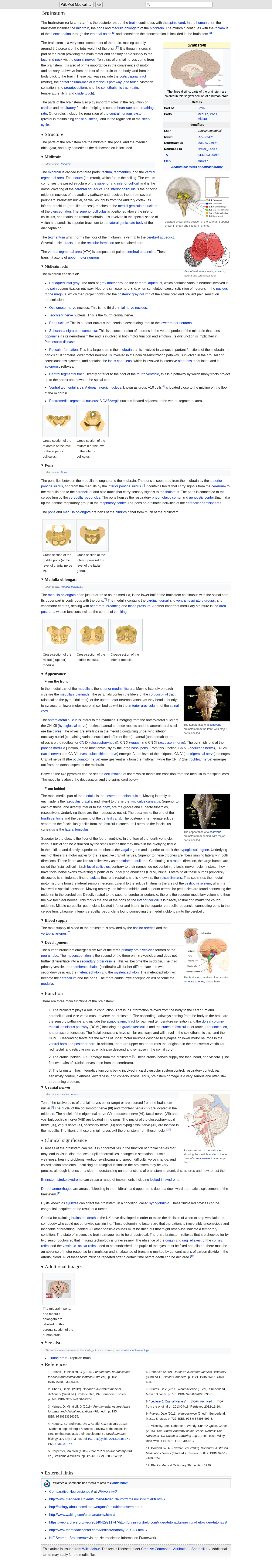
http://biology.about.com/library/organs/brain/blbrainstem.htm (94, 1507)
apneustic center (201, 497)
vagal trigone (130, 850)
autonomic (52, 366)
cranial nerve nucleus (131, 307)
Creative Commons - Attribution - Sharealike (174, 1549)
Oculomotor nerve (62, 307)
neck (58, 59)
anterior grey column (144, 705)
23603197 (63, 1444)
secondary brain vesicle (97, 961)
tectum (107, 172)
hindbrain (157, 28)
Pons (213, 114)
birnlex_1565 (206, 149)
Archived (206, 1401)
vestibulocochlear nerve (99, 754)
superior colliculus (92, 211)
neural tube (49, 955)
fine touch (131, 82)
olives (57, 731)
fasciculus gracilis (79, 801)
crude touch (84, 93)
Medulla (203, 114)
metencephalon (89, 972)
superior (103, 183)
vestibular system (198, 883)
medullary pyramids (74, 694)
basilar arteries (144, 928)
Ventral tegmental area (66, 387)
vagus (134, 742)
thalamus (221, 28)
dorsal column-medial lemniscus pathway (91, 82)
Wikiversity (106, 1491)
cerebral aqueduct (88, 189)
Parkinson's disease (60, 342)
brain (133, 22)
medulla (84, 688)
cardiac (46, 108)
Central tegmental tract (66, 374)
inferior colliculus (123, 189)
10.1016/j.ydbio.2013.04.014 (107, 1438)
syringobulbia (159, 1203)
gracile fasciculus (135, 1027)
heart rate (124, 108)
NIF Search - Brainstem (67, 1538)
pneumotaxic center (167, 497)
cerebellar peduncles (84, 497)
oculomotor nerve (86, 759)
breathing (113, 606)
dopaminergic (98, 387)
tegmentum (122, 172)
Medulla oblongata (72, 586)
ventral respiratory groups (195, 600)
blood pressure (139, 606)
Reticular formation (63, 349)
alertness (185, 361)
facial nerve (51, 754)
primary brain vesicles (138, 950)
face (44, 59)
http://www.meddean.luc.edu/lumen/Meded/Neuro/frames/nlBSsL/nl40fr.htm (106, 1499)
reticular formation (100, 243)
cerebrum (218, 486)
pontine (46, 748)
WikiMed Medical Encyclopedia (77, 4)
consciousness (86, 119)
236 (211, 142)
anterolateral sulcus (63, 720)
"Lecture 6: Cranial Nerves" (167, 1401)
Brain (201, 108)
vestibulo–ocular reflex (79, 1246)
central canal (111, 818)
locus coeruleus (120, 361)
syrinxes (72, 1203)
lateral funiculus (77, 829)
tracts (68, 243)
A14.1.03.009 (207, 155)
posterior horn (84, 1044)
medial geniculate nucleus (137, 206)
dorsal (164, 600)
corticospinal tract (132, 76)
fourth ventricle (148, 374)
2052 (201, 142)
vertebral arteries (194, 981)
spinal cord (177, 22)
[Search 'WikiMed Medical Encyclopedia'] (178, 4)
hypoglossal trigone (194, 850)
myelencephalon (126, 972)
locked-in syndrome (165, 1179)
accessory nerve (171, 742)
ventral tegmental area (65, 252)
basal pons (139, 748)
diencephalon (61, 34)
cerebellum (84, 492)
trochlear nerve (199, 759)
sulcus (95, 877)
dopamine (52, 336)
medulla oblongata (125, 28)
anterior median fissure (117, 688)
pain (135, 87)
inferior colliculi (128, 183)
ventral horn (58, 1044)
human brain (205, 22)
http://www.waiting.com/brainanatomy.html (81, 1515)
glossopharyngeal (104, 742)
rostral (177, 861)
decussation (113, 774)
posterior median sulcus (123, 796)
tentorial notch (100, 34)
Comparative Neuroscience (69, 1491)
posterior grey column (134, 294)
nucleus (115, 387)
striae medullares (134, 861)
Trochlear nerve (61, 315)
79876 (202, 160)
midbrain (82, 28)
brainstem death (83, 1218)
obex (106, 807)
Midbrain (203, 118)
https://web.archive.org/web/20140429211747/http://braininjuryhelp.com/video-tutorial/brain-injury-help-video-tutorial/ (136, 1522)
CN (81, 742)
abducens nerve (202, 748)
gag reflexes (191, 1240)
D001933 (204, 136)
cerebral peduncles (140, 252)
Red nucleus (58, 323)
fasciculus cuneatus (145, 801)
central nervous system (126, 113)
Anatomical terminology (135, 1350)
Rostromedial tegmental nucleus (73, 401)
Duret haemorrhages (56, 1189)
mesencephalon (79, 955)
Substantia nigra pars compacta (73, 331)
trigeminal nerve (202, 754)
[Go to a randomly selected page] (99, 4)
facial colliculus (98, 866)
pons (100, 28)
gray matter (108, 283)
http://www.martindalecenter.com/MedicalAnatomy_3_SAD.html (96, 1530)
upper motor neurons (84, 257)
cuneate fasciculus (176, 1027)
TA (166, 155)
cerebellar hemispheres (203, 503)
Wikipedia (89, 1549)
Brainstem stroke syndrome (62, 1179)
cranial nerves (84, 59)
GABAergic (110, 401)
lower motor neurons (176, 323)
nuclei (212, 1154)
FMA (167, 160)
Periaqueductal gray (64, 283)
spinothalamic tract (115, 87)
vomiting (120, 612)
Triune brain (58, 1358)
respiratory (68, 108)
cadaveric (215, 724)
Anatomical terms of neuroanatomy (197, 167)
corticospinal (158, 694)
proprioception (75, 87)
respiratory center (112, 503)
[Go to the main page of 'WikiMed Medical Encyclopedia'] (77, 4)
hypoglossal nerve (72, 726)
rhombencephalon (85, 967)
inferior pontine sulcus (124, 486)
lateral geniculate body (126, 222)
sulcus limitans (171, 877)
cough (170, 1240)
